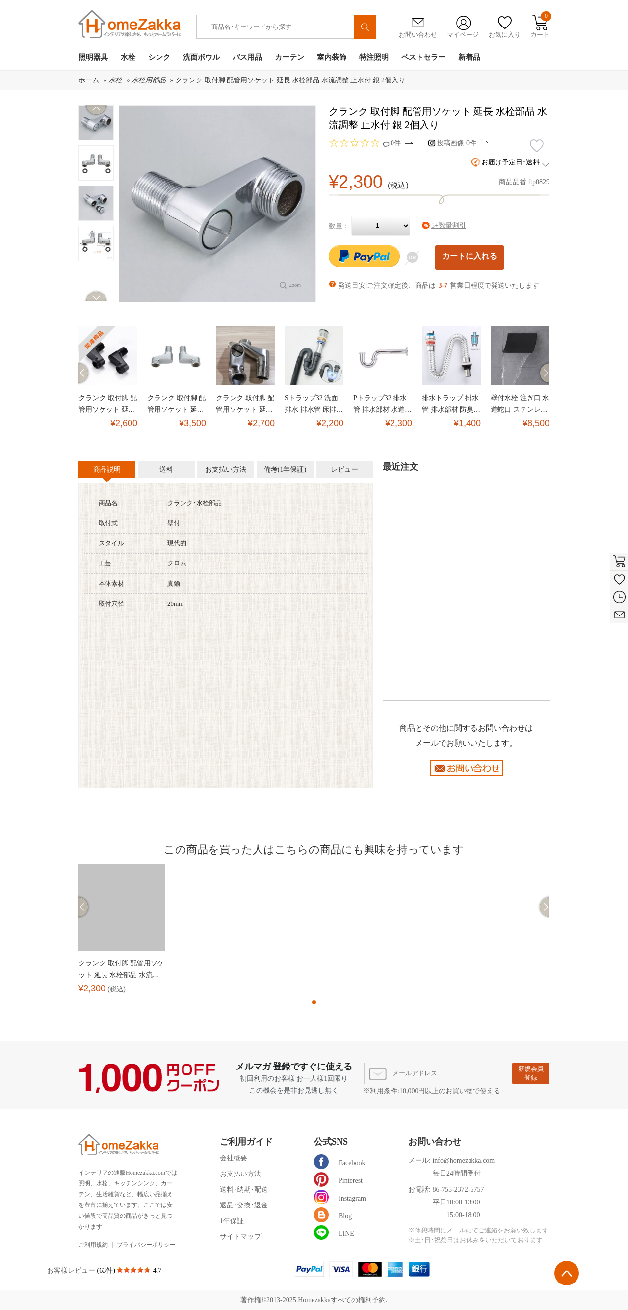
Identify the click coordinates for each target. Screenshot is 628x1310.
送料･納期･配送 (244, 1189)
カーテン (289, 57)
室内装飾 (331, 57)
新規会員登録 (531, 1073)
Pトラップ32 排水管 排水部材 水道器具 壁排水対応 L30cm (382, 405)
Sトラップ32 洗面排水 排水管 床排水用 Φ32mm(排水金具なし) (314, 405)
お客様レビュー (72, 1270)
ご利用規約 (93, 1244)
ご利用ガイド (246, 1142)
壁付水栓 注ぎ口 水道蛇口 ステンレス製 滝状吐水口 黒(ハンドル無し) (520, 405)
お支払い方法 (240, 1173)
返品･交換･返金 (244, 1205)
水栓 (128, 57)
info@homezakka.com (463, 1160)
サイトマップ (240, 1236)
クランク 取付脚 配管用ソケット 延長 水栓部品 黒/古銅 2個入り (107, 405)
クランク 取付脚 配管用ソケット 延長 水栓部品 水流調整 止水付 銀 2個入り (290, 80)
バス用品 (247, 57)
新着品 (469, 57)
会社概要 (233, 1158)
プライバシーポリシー (146, 1244)
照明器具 (93, 57)
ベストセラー (423, 57)
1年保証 (232, 1221)
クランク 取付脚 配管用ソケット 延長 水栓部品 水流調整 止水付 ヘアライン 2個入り (245, 405)
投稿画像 (456, 143)
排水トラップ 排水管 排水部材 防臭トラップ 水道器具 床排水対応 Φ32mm (451, 405)
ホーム (88, 80)
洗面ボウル (201, 57)
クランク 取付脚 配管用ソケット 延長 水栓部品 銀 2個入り (176, 405)
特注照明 (374, 57)
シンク (159, 57)
